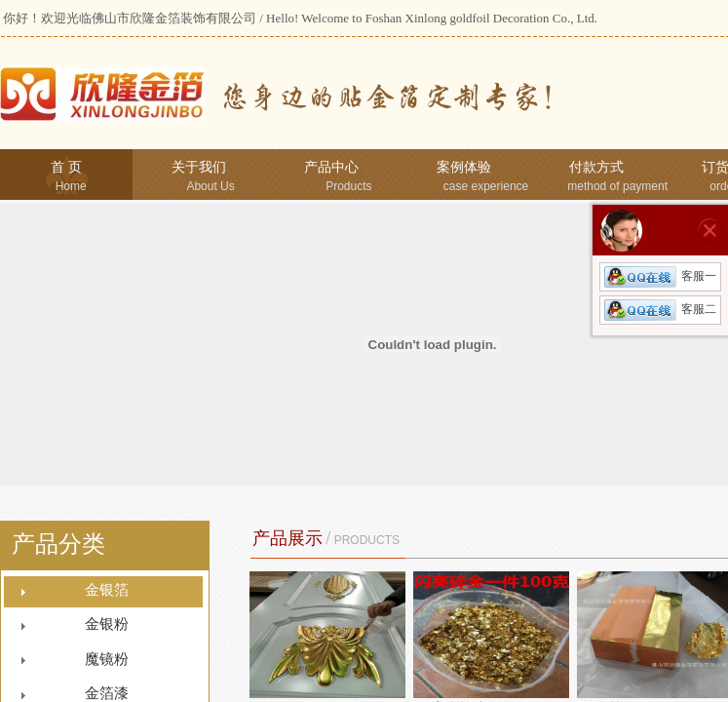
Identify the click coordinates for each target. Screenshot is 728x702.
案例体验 (464, 167)
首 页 (66, 167)
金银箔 (107, 590)
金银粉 (107, 624)
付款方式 (596, 167)
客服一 (660, 276)
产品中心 (331, 167)
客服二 (660, 309)
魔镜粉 (107, 659)
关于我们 (199, 167)
